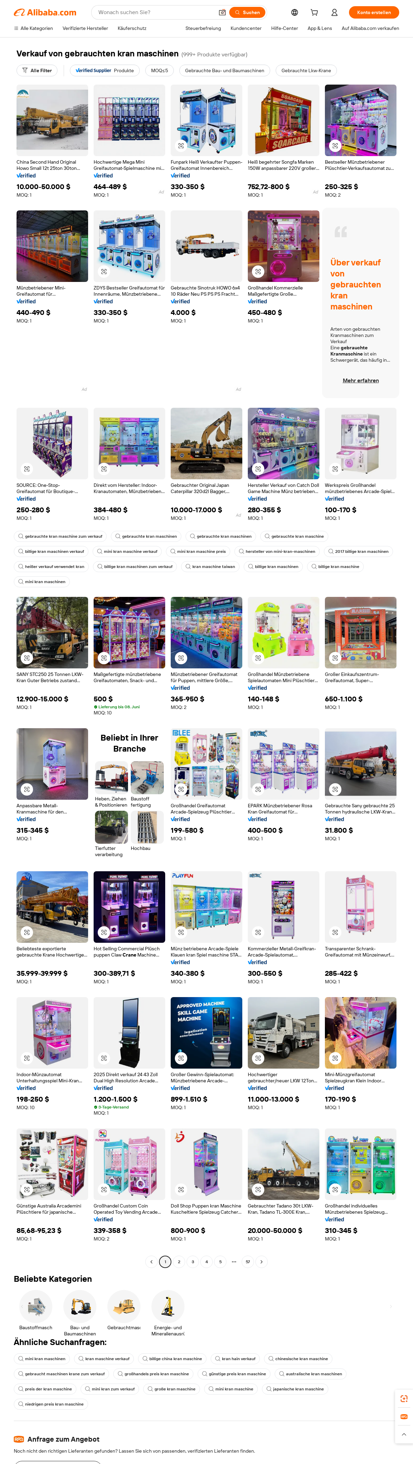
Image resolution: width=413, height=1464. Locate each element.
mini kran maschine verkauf (127, 551)
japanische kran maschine (295, 1389)
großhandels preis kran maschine (153, 1374)
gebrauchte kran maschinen (146, 536)
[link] (404, 1399)
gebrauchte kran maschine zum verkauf (60, 536)
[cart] (315, 13)
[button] (222, 12)
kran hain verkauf (235, 1359)
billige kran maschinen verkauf (51, 551)
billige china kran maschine (172, 1359)
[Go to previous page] (151, 1262)
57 (248, 1261)
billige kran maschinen (273, 566)
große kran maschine (171, 1389)
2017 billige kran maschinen (358, 551)
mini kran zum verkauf (110, 1389)
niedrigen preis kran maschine (51, 1404)
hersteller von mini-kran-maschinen (277, 551)
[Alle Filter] (37, 70)
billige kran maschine (335, 566)
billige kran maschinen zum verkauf (134, 566)
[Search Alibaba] (155, 12)
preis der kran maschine (45, 1389)
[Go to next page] (261, 1262)
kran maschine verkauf (103, 1359)
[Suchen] (247, 12)
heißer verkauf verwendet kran (51, 566)
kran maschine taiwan (210, 566)
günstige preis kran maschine (234, 1374)
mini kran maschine (231, 1389)
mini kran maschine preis (198, 551)
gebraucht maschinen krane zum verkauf (61, 1374)
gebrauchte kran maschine (294, 536)
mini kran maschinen (41, 581)
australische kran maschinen (310, 1374)
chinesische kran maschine (298, 1359)
